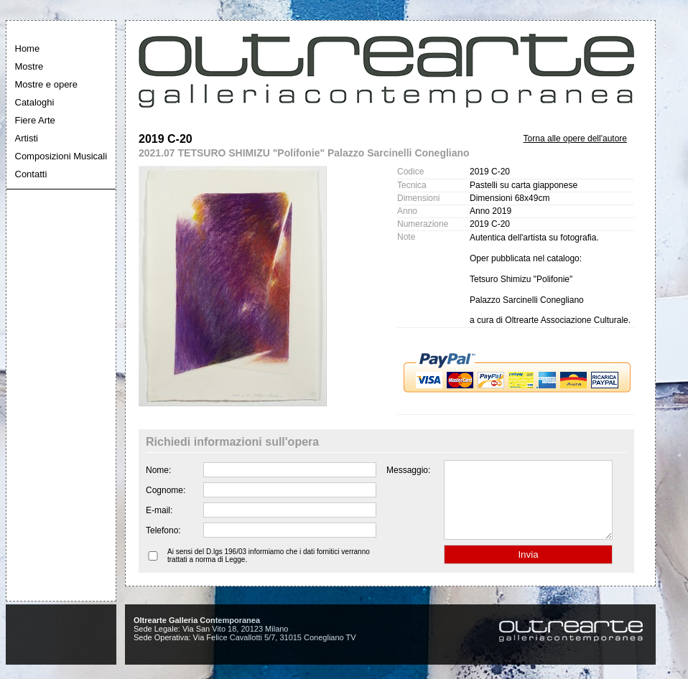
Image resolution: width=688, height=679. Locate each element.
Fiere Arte (35, 120)
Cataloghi (35, 102)
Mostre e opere (46, 84)
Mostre (29, 66)
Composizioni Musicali (61, 156)
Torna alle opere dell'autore (575, 139)
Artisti (27, 138)
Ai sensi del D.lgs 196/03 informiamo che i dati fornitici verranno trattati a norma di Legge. (268, 571)
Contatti (31, 174)
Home (27, 48)
